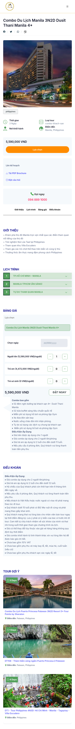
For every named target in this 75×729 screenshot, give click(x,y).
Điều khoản (54, 209)
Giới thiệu (19, 209)
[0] (38, 103)
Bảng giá (42, 209)
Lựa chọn (37, 149)
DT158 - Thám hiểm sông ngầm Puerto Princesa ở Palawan (35, 661)
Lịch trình (31, 209)
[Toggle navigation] (67, 6)
